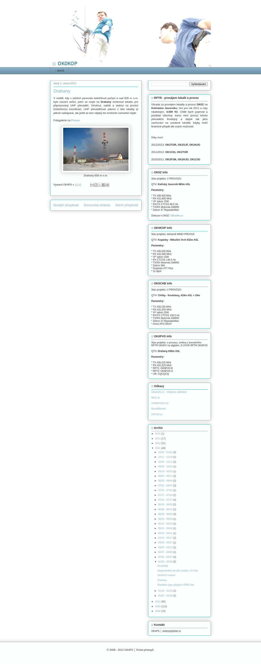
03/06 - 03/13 (165, 547)
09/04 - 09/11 (165, 476)
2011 (158, 448)
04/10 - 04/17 (165, 537)
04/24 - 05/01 (165, 533)
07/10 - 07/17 (165, 499)
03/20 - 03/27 (165, 542)
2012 (158, 443)
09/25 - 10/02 (165, 466)
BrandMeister (158, 408)
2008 (158, 611)
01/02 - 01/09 (165, 595)
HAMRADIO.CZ (159, 403)
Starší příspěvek (126, 205)
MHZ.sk (155, 397)
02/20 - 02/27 (165, 557)
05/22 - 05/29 (165, 519)
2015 (158, 433)
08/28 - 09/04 (165, 480)
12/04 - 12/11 (165, 461)
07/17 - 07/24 (165, 495)
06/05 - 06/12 (165, 509)
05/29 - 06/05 (165, 514)
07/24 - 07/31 (165, 490)
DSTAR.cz (157, 414)
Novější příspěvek (66, 205)
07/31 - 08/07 (165, 485)
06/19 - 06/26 (165, 504)
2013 (158, 438)
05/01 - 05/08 (165, 528)
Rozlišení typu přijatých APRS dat (175, 584)
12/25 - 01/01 (165, 452)
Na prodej (162, 565)
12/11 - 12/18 (165, 456)
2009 (158, 606)
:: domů (59, 70)
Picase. (75, 120)
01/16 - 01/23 (165, 590)
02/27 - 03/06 (165, 552)
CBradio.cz (176, 215)
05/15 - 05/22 (165, 523)
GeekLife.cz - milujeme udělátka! (169, 392)
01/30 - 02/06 (165, 561)
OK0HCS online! (166, 575)
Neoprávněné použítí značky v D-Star (177, 570)
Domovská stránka (97, 205)
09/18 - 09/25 (165, 471)
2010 (158, 601)
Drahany (162, 580)
